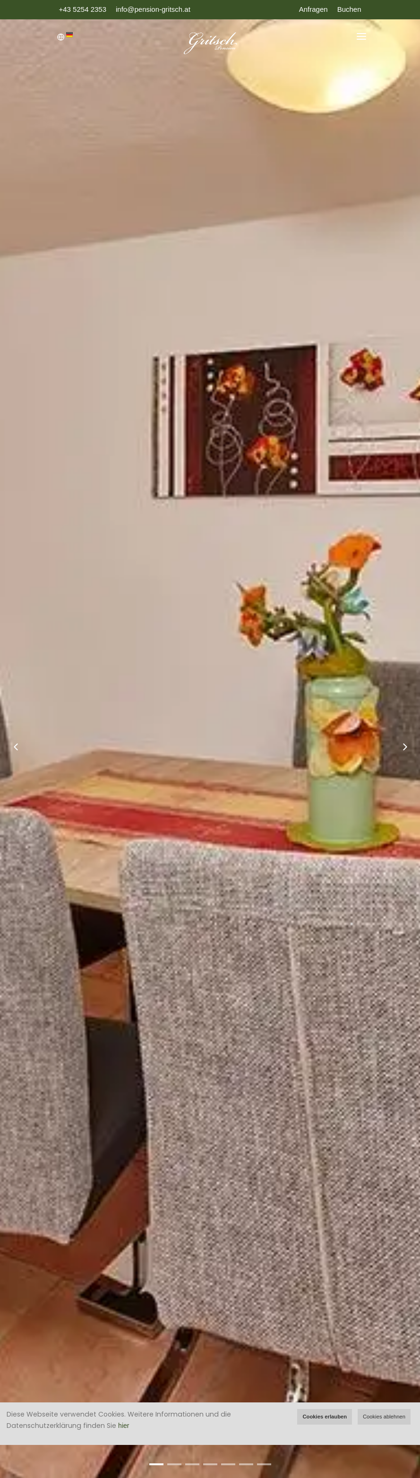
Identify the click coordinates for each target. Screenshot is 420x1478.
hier (123, 1425)
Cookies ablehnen (384, 1416)
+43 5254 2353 (83, 9)
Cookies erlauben (324, 1416)
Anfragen (313, 9)
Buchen (349, 9)
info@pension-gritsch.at (153, 9)
